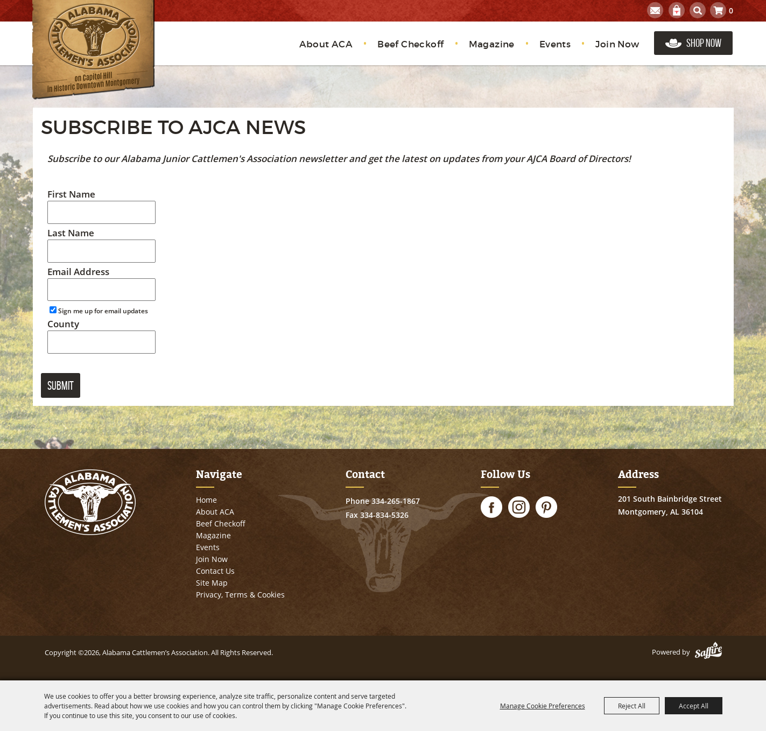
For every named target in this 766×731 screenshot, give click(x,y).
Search (698, 10)
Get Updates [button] (655, 10)
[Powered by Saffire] (708, 652)
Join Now (617, 44)
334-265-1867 (395, 501)
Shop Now (703, 43)
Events (555, 44)
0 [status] (731, 10)
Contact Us (215, 571)
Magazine (492, 44)
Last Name (70, 233)
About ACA (326, 44)
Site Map (212, 583)
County (63, 324)
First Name (71, 194)
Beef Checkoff (410, 44)
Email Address (78, 271)
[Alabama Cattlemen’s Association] (93, 50)
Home (206, 500)
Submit (60, 385)
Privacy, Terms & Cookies (240, 594)
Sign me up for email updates (103, 310)
